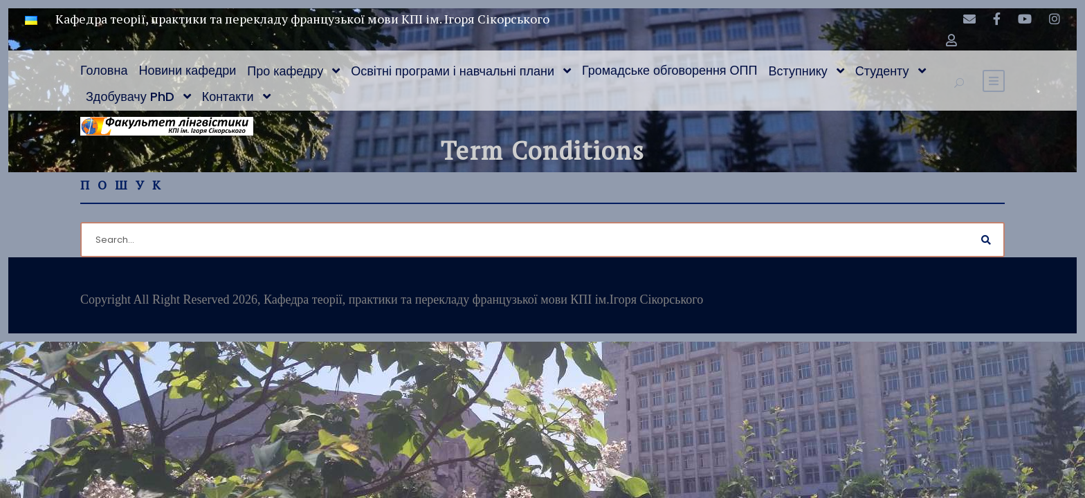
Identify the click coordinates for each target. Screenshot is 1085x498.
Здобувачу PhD (130, 96)
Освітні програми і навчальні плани (452, 71)
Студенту (882, 71)
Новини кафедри (187, 70)
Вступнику (798, 71)
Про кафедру (285, 71)
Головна (103, 70)
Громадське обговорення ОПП (670, 70)
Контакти (228, 96)
